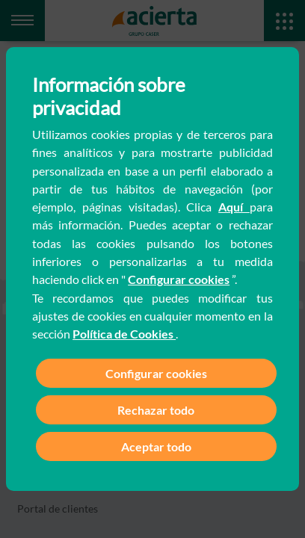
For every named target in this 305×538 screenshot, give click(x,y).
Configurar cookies (178, 279)
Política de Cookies (124, 334)
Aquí (234, 207)
